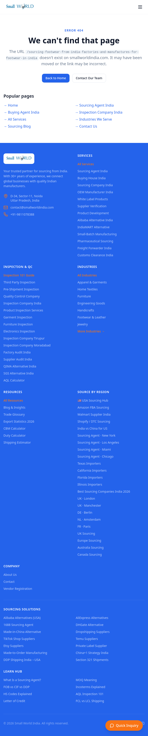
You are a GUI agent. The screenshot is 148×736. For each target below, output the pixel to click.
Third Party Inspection (19, 282)
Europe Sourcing (89, 540)
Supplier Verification (92, 206)
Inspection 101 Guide (18, 275)
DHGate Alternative (90, 625)
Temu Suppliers (87, 639)
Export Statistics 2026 (18, 421)
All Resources (13, 400)
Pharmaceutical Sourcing (95, 241)
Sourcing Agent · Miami (94, 449)
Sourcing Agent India (93, 171)
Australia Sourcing (91, 547)
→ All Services (14, 119)
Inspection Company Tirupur (24, 338)
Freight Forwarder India (95, 248)
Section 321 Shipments (92, 660)
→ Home (10, 105)
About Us (10, 575)
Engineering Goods (91, 303)
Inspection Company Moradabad (26, 345)
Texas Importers (89, 463)
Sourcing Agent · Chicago (96, 456)
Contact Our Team (89, 78)
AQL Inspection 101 (90, 694)
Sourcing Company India (95, 185)
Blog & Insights (14, 407)
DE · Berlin (85, 512)
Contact (9, 582)
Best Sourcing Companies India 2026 (104, 491)
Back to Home (55, 78)
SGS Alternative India (18, 373)
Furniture (84, 296)
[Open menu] (140, 7)
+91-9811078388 (22, 214)
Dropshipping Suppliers (93, 632)
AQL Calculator (14, 380)
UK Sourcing (86, 533)
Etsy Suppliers (13, 646)
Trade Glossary (14, 414)
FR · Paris (84, 526)
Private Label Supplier (91, 646)
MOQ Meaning (86, 680)
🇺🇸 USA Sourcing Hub (93, 400)
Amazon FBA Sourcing (93, 407)
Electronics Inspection (19, 331)
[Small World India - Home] (19, 7)
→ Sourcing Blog (17, 126)
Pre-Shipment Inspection (21, 289)
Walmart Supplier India (94, 414)
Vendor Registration (17, 589)
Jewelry (83, 324)
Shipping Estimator (17, 442)
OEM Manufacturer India (95, 192)
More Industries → (91, 331)
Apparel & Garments (92, 282)
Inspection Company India (22, 303)
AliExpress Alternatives (92, 618)
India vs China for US (92, 428)
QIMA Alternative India (19, 366)
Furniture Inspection (18, 324)
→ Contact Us (86, 126)
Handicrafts (86, 310)
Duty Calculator (14, 435)
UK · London (86, 498)
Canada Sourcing (90, 554)
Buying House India (92, 178)
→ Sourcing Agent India (94, 105)
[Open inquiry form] (124, 725)
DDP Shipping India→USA (21, 660)
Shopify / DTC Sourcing (94, 421)
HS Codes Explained (17, 694)
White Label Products (93, 199)
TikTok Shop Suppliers (19, 639)
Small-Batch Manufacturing (97, 234)
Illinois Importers (90, 484)
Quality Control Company (21, 296)
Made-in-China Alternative (22, 632)
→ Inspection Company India (98, 112)
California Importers (92, 470)
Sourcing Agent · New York (97, 435)
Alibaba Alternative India (95, 220)
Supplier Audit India (17, 359)
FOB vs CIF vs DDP (16, 687)
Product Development (93, 213)
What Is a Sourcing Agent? (22, 680)
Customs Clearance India (95, 255)
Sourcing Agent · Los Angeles (98, 442)
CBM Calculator (14, 428)
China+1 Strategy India (92, 653)
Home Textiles (88, 289)
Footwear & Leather (92, 317)
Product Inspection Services (23, 310)
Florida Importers (90, 477)
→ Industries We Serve (93, 119)
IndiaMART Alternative (94, 227)
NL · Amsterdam (89, 519)
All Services (86, 164)
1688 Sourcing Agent (18, 625)
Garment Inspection (17, 317)
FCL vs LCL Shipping (90, 701)
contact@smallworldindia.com (32, 207)
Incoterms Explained (90, 687)
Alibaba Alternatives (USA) (22, 618)
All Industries (87, 275)
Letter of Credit (14, 701)
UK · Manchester (89, 505)
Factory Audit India (17, 352)
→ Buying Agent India (21, 112)
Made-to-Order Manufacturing (25, 653)
